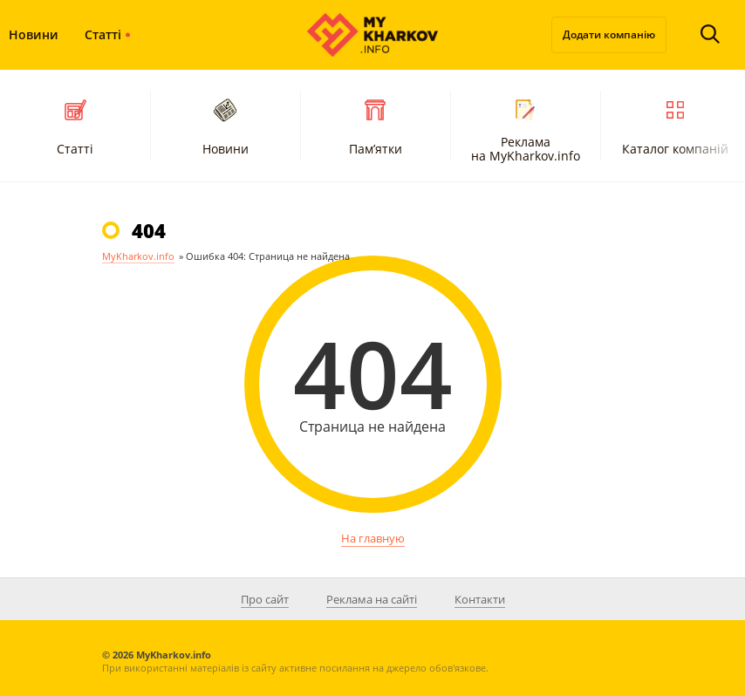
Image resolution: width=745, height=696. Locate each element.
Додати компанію (609, 34)
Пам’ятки (375, 124)
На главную (373, 538)
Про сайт (265, 599)
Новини (225, 124)
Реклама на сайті (371, 599)
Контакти (480, 599)
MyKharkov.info (138, 256)
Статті (103, 34)
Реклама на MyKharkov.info (525, 128)
